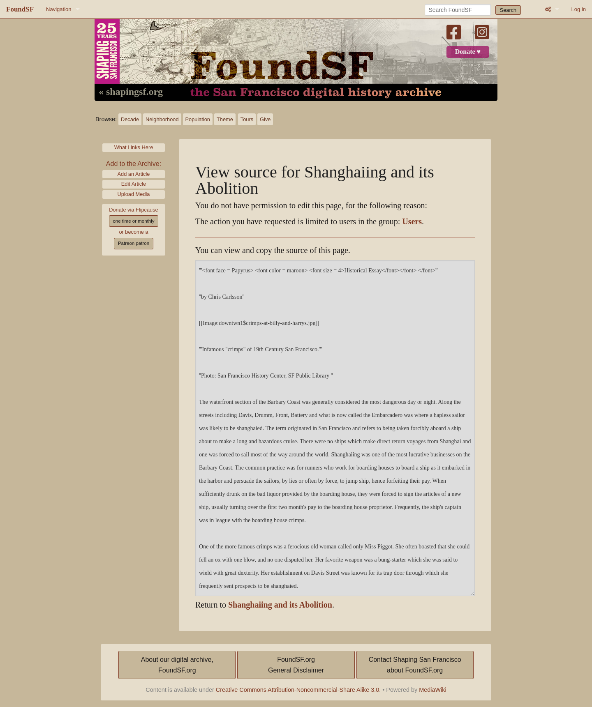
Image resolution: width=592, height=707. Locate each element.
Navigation (58, 9)
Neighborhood (162, 119)
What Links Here (133, 147)
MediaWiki (432, 689)
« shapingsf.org (131, 92)
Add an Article (134, 174)
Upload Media (134, 194)
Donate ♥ (468, 51)
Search (508, 10)
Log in (578, 9)
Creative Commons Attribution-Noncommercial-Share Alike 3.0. (298, 689)
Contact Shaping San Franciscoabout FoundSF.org (415, 665)
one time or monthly (133, 221)
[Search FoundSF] (458, 10)
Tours (246, 119)
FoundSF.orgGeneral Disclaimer (296, 665)
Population (197, 119)
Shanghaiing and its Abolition (280, 605)
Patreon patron (133, 243)
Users (412, 221)
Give (265, 119)
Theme (225, 119)
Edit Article (133, 184)
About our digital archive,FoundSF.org (177, 665)
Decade (130, 119)
